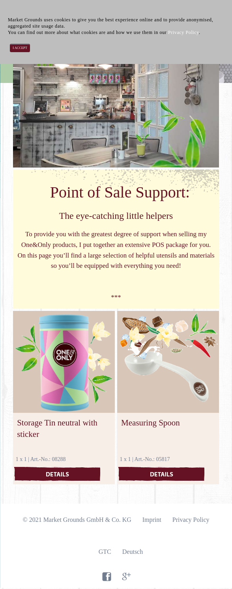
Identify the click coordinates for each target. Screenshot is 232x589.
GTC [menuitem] (105, 551)
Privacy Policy (183, 32)
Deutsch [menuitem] (132, 551)
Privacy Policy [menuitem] (191, 519)
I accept (20, 48)
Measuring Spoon (150, 422)
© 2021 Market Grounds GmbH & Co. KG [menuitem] (76, 519)
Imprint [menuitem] (151, 519)
